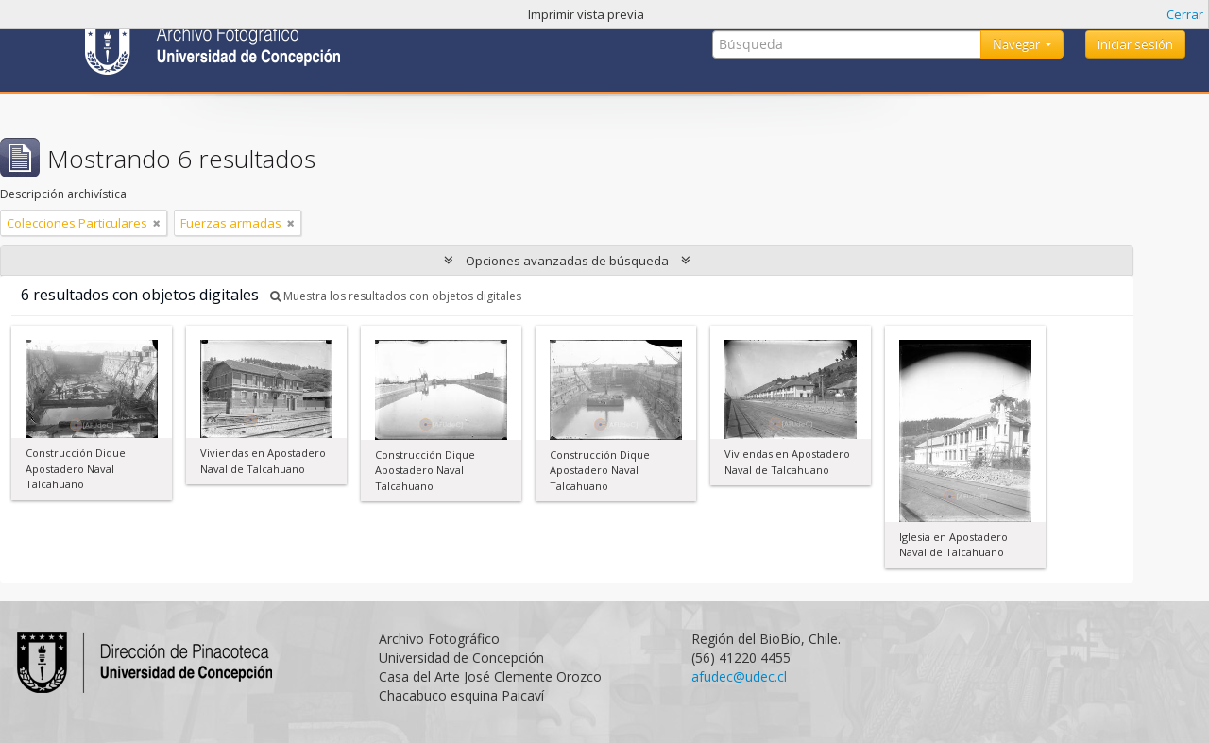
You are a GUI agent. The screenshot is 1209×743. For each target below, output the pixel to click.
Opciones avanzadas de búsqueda (567, 260)
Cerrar (1184, 14)
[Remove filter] (157, 222)
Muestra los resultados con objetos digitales (395, 296)
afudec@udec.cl (739, 676)
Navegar (1018, 44)
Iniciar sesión (1135, 44)
